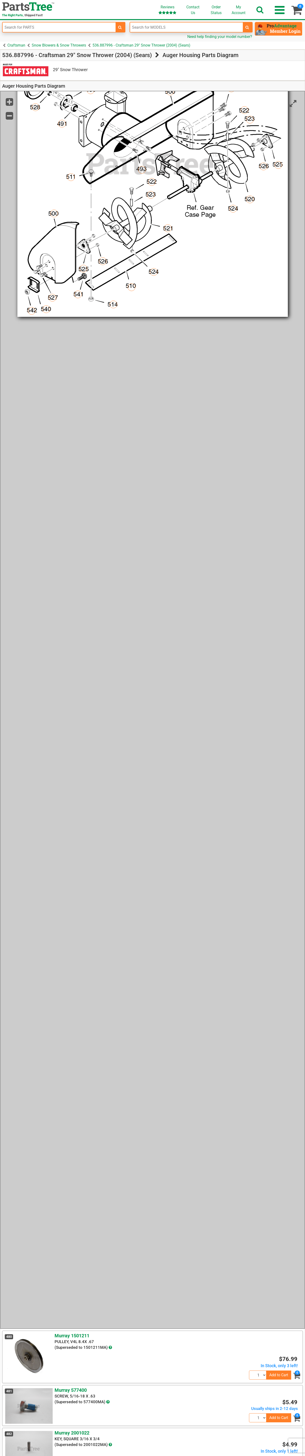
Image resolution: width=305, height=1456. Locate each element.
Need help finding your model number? (219, 36)
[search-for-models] (247, 27)
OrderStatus (216, 10)
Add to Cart (278, 1375)
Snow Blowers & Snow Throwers (59, 45)
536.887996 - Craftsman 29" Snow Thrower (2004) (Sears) (141, 45)
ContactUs (192, 10)
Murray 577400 (71, 1390)
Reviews (167, 10)
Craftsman (16, 45)
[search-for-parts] (120, 27)
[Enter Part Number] (59, 27)
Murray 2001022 (72, 1433)
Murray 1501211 (72, 1336)
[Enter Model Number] (186, 27)
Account (238, 9)
